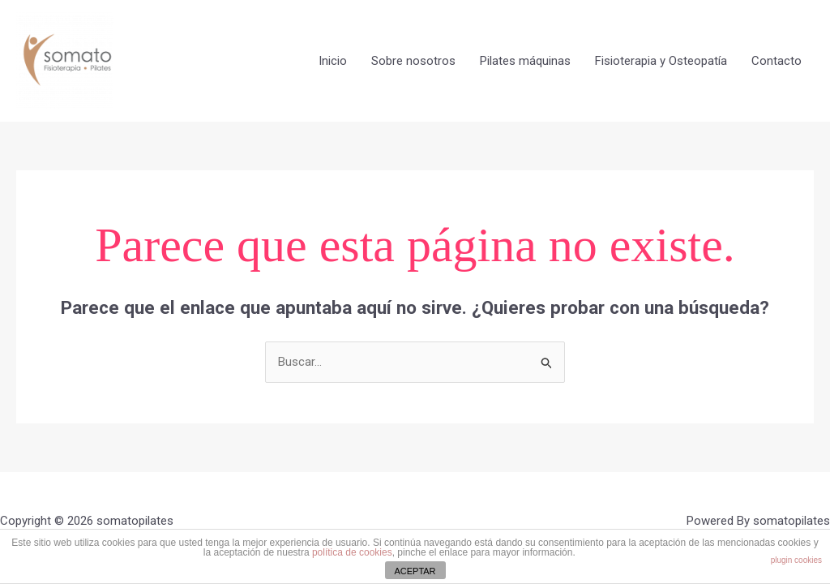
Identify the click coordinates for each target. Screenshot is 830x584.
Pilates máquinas (525, 61)
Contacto (776, 61)
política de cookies (352, 552)
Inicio (333, 61)
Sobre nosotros (413, 61)
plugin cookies (796, 560)
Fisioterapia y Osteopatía (661, 61)
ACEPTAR (414, 571)
